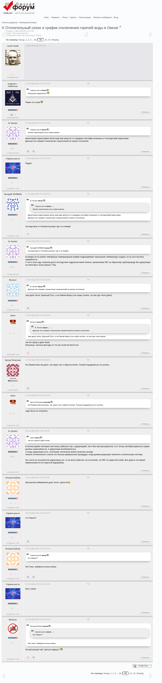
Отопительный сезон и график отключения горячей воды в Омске (61, 28)
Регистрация (85, 17)
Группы (73, 17)
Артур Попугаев (13, 360)
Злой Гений (13, 46)
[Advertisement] (81, 64)
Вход (116, 17)
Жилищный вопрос (28, 22)
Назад (21, 40)
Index (46, 17)
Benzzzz (13, 619)
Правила (55, 17)
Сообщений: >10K (12, 188)
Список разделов (9, 22)
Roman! (13, 280)
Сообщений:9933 (13, 117)
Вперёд (55, 40)
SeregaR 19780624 (13, 194)
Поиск (65, 17)
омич (12, 315)
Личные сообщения (102, 17)
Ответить (145, 112)
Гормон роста (35, 90)
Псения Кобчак (12, 478)
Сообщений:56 (13, 390)
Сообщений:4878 (13, 153)
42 (49, 40)
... (52, 206)
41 (46, 40)
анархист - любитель (13, 85)
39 (35, 40)
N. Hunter (12, 123)
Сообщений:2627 (13, 77)
